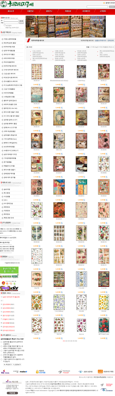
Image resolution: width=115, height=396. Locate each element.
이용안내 (110, 377)
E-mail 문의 (11, 238)
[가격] (92, 47)
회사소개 (82, 377)
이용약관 (89, 377)
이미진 (76, 382)
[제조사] (111, 47)
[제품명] (105, 47)
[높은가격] (98, 47)
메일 (32, 390)
